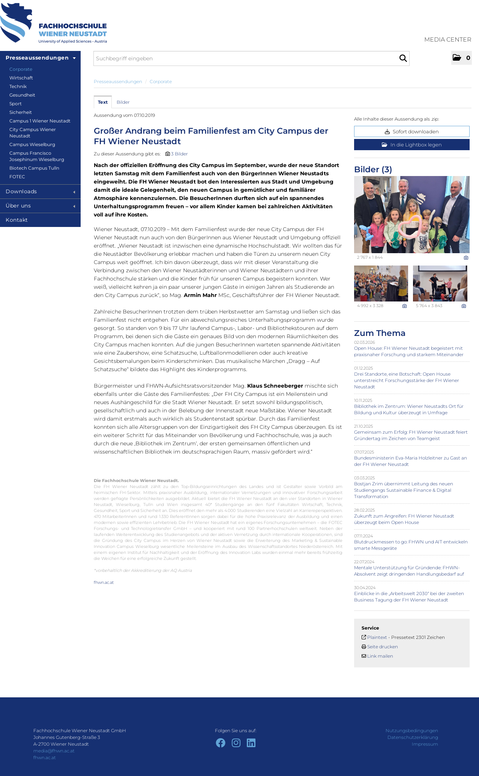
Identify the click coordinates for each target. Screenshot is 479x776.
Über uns (40, 205)
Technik (18, 86)
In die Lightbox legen (412, 145)
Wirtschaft (21, 78)
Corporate (20, 69)
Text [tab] (103, 102)
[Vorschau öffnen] (412, 214)
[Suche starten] (403, 58)
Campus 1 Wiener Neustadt (40, 121)
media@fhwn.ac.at (54, 751)
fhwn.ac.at (104, 582)
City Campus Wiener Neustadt (32, 133)
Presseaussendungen (41, 57)
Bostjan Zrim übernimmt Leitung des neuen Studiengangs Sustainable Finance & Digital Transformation (403, 490)
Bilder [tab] (123, 102)
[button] (461, 58)
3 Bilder (179, 154)
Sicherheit (20, 112)
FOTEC (17, 176)
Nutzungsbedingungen (412, 730)
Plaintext (377, 637)
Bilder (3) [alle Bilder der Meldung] (373, 169)
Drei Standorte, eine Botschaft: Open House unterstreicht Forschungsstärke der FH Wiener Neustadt (406, 380)
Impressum (425, 744)
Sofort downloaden (412, 131)
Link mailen (380, 656)
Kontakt (17, 219)
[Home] (53, 23)
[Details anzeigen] (466, 257)
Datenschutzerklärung (412, 737)
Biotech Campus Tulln (34, 168)
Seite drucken (382, 646)
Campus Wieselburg (32, 144)
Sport (15, 103)
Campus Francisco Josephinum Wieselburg (36, 156)
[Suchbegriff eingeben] (251, 58)
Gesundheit (22, 95)
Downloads (40, 191)
